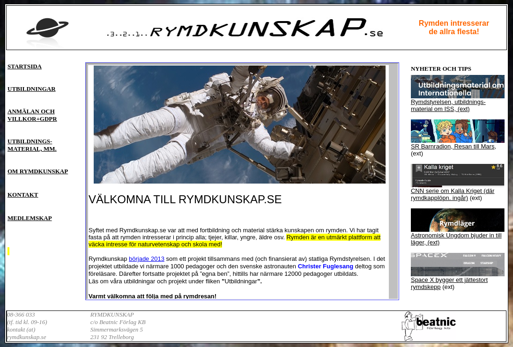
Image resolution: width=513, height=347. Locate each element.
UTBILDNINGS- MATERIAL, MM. (32, 145)
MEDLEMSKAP (29, 217)
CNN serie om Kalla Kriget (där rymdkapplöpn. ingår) (452, 194)
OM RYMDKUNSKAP (37, 171)
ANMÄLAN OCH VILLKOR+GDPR (32, 115)
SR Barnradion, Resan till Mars (452, 146)
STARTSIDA (24, 66)
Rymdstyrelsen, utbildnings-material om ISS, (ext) (448, 105)
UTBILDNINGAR (31, 88)
